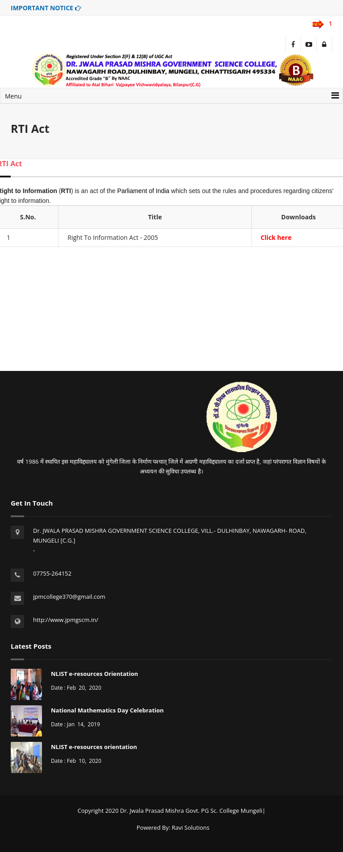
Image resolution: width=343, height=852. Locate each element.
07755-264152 (52, 573)
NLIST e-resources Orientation (94, 674)
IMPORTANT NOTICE (46, 8)
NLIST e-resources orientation (94, 747)
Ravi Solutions (190, 827)
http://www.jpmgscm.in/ (65, 620)
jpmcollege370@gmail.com (69, 597)
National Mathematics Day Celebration (107, 710)
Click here (276, 237)
